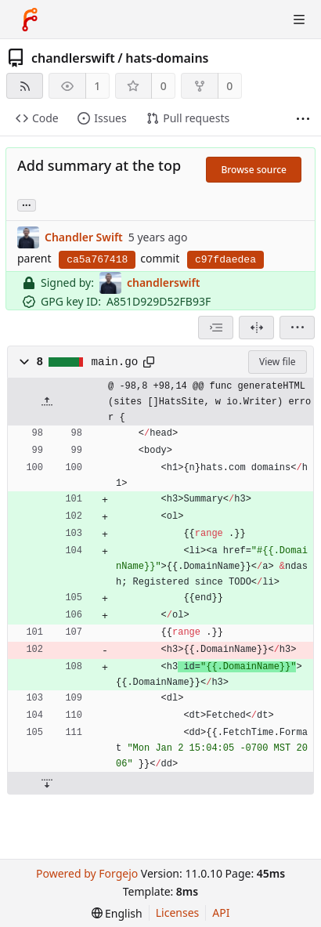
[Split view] (256, 327)
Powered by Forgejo (87, 873)
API (220, 912)
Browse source (254, 169)
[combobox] (215, 327)
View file (277, 361)
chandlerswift (73, 58)
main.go (115, 362)
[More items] (303, 119)
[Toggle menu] (299, 19)
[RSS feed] (24, 86)
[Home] (30, 19)
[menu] (297, 327)
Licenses (178, 912)
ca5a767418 (97, 260)
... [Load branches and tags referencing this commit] (26, 204)
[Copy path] (149, 362)
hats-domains (166, 58)
